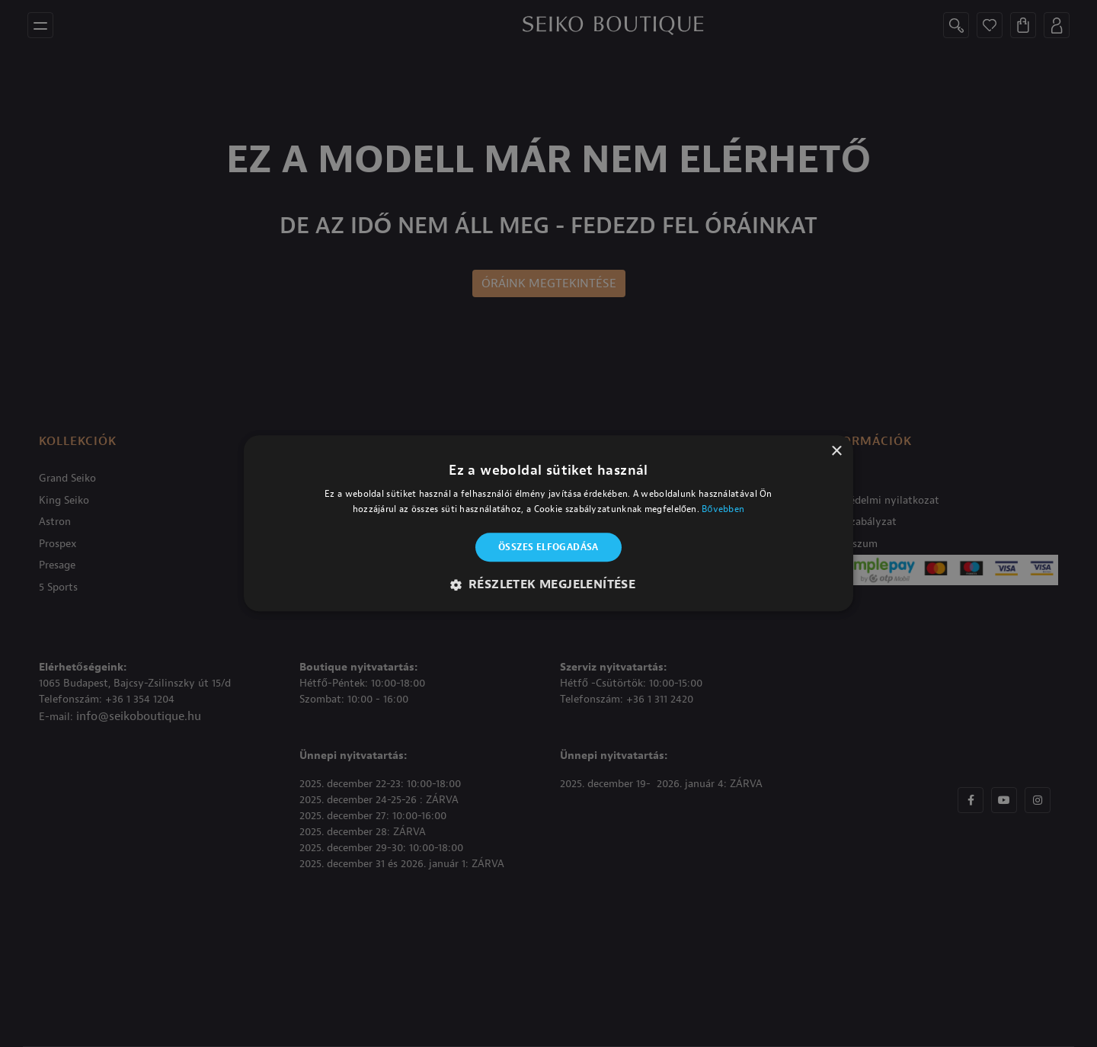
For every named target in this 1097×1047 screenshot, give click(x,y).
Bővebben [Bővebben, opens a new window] (723, 510)
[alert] (548, 523)
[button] (549, 585)
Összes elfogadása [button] (548, 547)
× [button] (836, 451)
